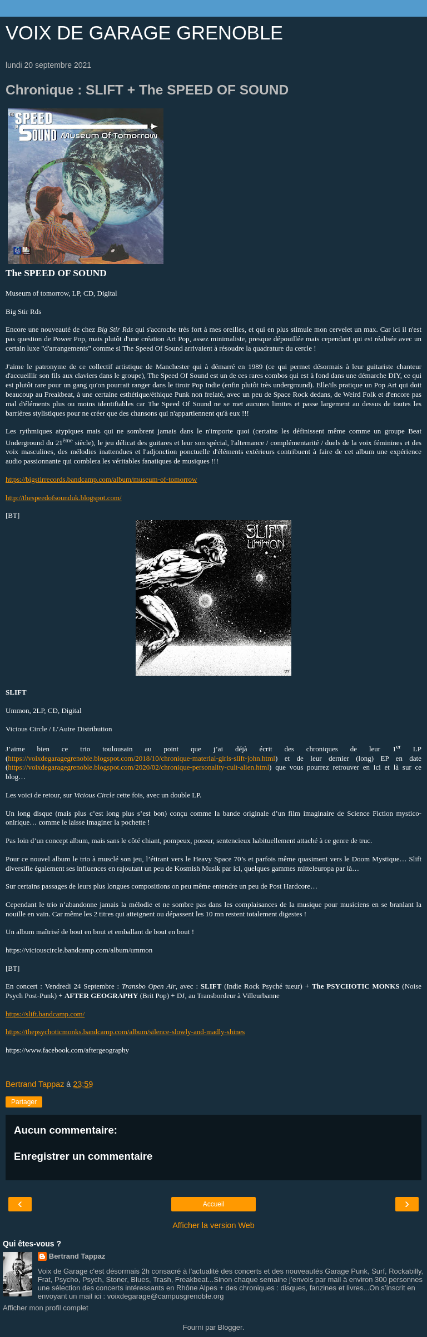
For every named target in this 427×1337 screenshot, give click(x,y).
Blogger (230, 1327)
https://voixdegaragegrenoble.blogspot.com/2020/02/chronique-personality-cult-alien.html (138, 767)
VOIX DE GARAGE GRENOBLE (144, 32)
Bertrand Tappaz (77, 1256)
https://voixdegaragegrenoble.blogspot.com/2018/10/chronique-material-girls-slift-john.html (141, 758)
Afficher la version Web (213, 1225)
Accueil (214, 1204)
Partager (24, 1102)
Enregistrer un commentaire (83, 1156)
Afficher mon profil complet (45, 1308)
